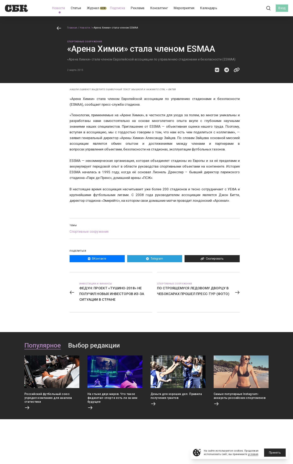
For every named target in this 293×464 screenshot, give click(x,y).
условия (253, 454)
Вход (282, 8)
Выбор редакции (94, 345)
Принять (275, 452)
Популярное (42, 345)
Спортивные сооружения (84, 41)
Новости (85, 27)
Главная (72, 27)
